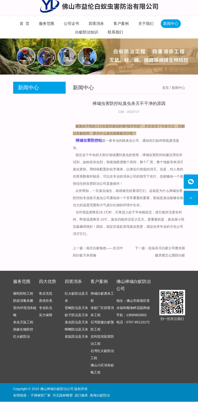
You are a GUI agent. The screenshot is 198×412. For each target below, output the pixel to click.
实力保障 (45, 320)
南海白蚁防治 (100, 396)
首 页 (24, 24)
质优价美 (45, 306)
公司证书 (71, 24)
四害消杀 (96, 24)
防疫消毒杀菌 (23, 306)
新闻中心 (170, 24)
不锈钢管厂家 (41, 396)
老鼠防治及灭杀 (76, 341)
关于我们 (146, 24)
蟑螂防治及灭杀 (76, 334)
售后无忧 (45, 298)
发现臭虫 (129, 226)
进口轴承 (81, 396)
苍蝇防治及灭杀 (76, 313)
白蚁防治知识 (86, 32)
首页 (165, 88)
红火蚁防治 (21, 341)
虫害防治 (93, 183)
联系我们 (115, 32)
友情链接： (21, 396)
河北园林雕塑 (63, 396)
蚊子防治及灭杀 (76, 320)
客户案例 (121, 24)
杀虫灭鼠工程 (23, 327)
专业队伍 (45, 313)
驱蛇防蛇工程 (23, 298)
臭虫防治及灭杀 (76, 327)
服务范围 (46, 24)
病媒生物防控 (23, 334)
